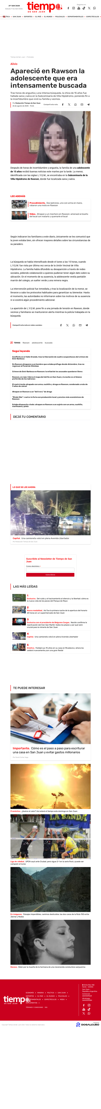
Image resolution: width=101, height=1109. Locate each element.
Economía (30, 993)
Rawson (26, 343)
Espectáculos (92, 17)
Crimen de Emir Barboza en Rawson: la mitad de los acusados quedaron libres (47, 371)
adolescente (37, 343)
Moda (62, 999)
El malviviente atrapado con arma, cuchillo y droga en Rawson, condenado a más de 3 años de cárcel (50, 385)
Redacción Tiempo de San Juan (27, 103)
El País (38, 17)
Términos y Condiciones (34, 1007)
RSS (46, 1007)
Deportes (28, 17)
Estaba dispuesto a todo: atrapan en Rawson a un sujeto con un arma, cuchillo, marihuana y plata (47, 405)
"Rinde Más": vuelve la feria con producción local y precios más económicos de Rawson (48, 398)
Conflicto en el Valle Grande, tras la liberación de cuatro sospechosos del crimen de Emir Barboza (50, 358)
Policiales (60, 17)
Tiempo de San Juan (17, 57)
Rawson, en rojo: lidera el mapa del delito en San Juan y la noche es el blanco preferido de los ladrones (47, 378)
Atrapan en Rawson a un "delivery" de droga (32, 392)
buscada (48, 343)
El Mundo (48, 17)
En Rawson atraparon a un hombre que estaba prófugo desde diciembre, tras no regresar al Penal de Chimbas (48, 365)
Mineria (40, 993)
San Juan (17, 17)
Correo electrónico (33, 566)
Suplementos (31, 1003)
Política (6, 17)
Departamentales (75, 17)
